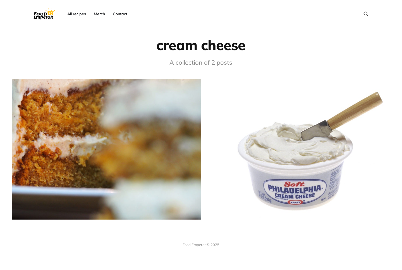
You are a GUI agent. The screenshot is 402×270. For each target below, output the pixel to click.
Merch (99, 13)
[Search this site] (366, 14)
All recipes (76, 13)
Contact (120, 13)
